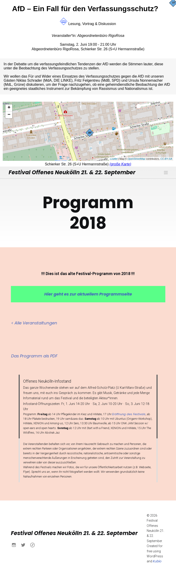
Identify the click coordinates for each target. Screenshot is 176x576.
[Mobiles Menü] (166, 172)
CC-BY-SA (166, 158)
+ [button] (8, 107)
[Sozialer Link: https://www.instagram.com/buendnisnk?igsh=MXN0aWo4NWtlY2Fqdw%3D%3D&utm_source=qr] (15, 544)
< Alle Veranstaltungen (34, 322)
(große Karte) (120, 164)
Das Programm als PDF (34, 355)
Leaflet (113, 158)
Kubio (157, 560)
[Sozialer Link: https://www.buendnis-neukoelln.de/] (34, 544)
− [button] (8, 114)
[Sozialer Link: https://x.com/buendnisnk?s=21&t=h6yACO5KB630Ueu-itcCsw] (25, 544)
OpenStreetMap (136, 158)
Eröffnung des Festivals (129, 414)
